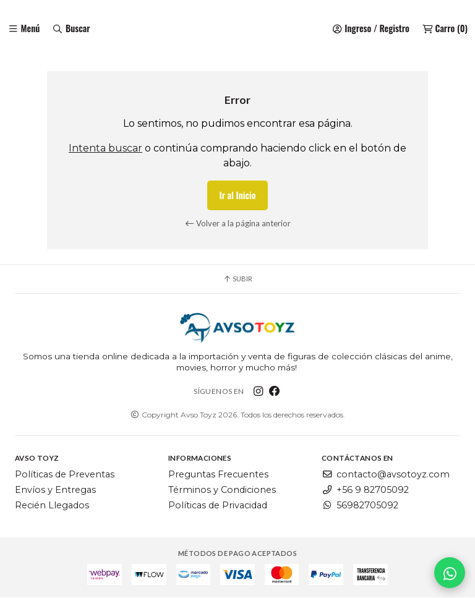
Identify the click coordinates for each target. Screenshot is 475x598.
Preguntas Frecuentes (218, 475)
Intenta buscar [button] (105, 149)
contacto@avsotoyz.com (386, 475)
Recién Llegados (52, 505)
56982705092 (360, 505)
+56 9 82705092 (365, 490)
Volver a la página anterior (237, 223)
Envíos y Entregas (55, 490)
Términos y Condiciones (222, 490)
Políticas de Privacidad (217, 505)
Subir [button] (237, 279)
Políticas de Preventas (64, 475)
